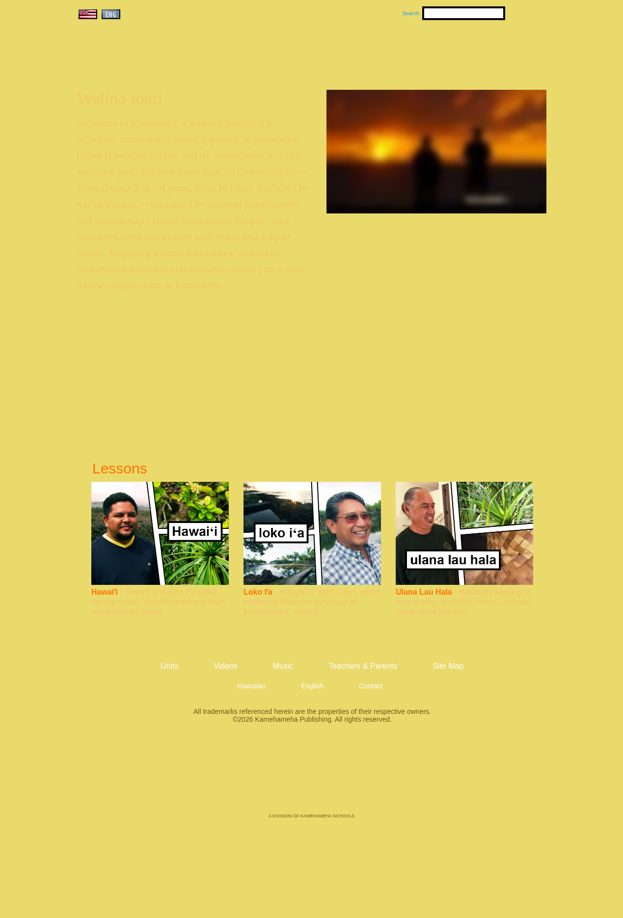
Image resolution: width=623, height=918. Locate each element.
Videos (404, 49)
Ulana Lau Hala (424, 592)
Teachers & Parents (486, 49)
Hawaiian (252, 686)
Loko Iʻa (258, 592)
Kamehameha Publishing (312, 775)
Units (297, 49)
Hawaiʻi (104, 592)
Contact (370, 686)
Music (358, 49)
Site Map (448, 666)
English (312, 686)
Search (410, 13)
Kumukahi (161, 62)
